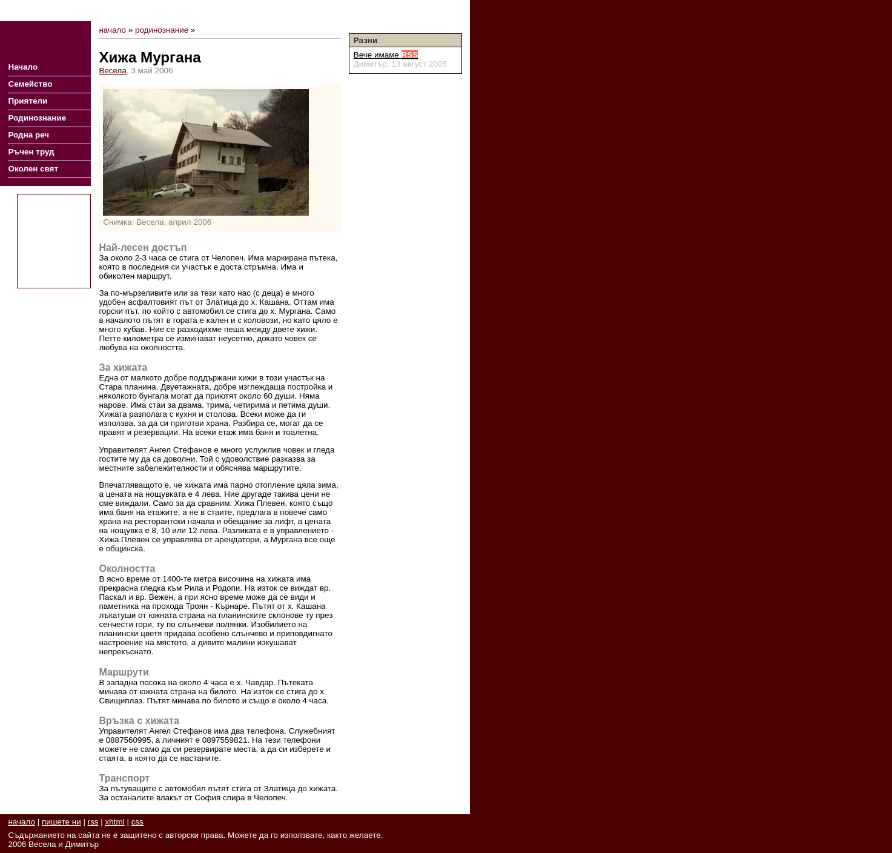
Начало (23, 66)
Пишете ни (441, 10)
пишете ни (61, 821)
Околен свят (33, 168)
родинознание (161, 30)
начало (112, 30)
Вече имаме (386, 54)
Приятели (27, 100)
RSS (406, 10)
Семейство (30, 83)
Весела (113, 70)
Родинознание (37, 117)
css (137, 821)
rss (93, 821)
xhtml (115, 821)
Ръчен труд (31, 151)
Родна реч (28, 134)
